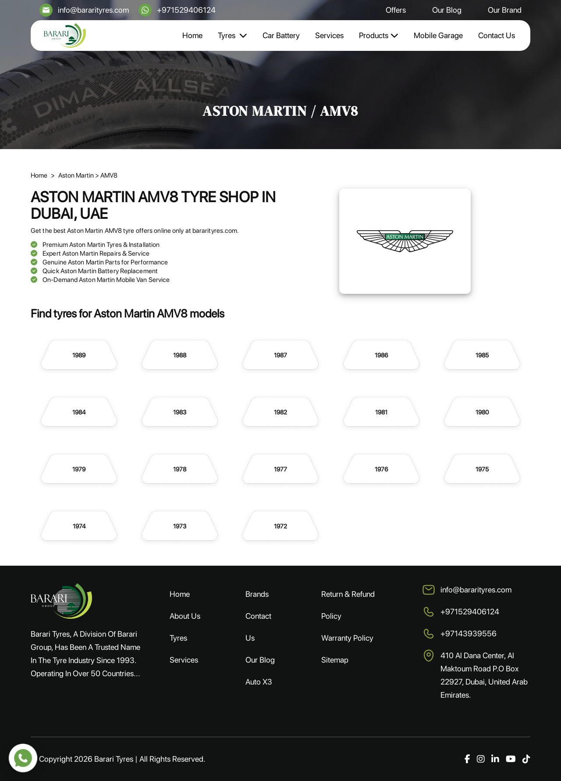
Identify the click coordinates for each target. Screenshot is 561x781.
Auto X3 (258, 681)
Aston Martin (76, 175)
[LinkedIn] (495, 759)
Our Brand (505, 9)
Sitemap (334, 659)
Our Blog (447, 9)
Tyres (232, 35)
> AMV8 (106, 175)
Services (329, 35)
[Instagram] (481, 759)
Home (192, 35)
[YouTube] (511, 759)
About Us (185, 616)
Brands (257, 594)
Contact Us (496, 35)
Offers (396, 9)
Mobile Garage (438, 35)
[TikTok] (526, 759)
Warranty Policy (347, 637)
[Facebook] (467, 759)
